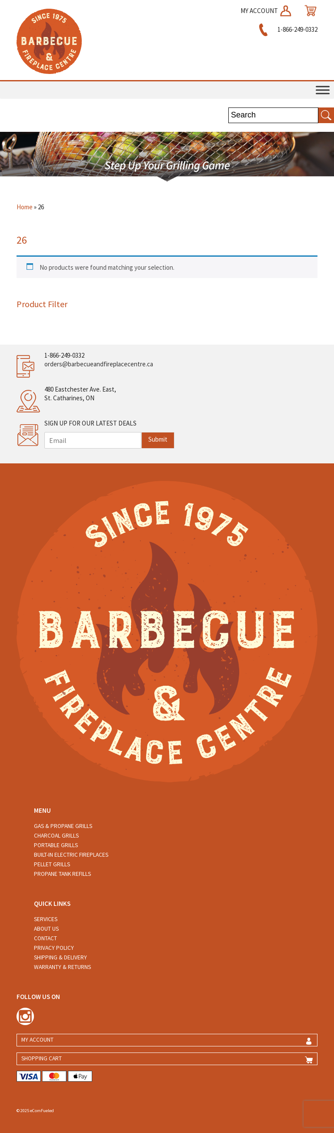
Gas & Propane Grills (63, 826)
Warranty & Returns (62, 967)
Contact (45, 938)
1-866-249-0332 (286, 29)
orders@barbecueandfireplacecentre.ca (98, 364)
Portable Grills (56, 845)
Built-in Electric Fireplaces (71, 854)
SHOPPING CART (41, 1058)
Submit (157, 439)
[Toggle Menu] (323, 90)
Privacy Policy (54, 948)
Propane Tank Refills (62, 874)
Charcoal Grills (56, 835)
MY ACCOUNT (266, 11)
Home (25, 207)
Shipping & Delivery (60, 957)
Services (45, 919)
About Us (46, 928)
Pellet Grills (52, 864)
